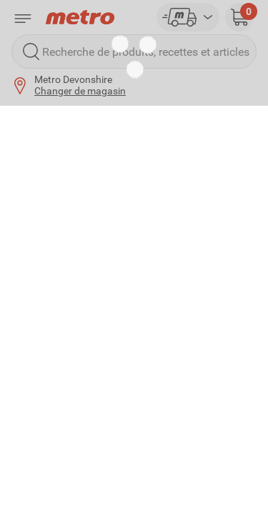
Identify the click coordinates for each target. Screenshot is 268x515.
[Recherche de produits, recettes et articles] (134, 51)
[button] (239, 17)
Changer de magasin (80, 91)
